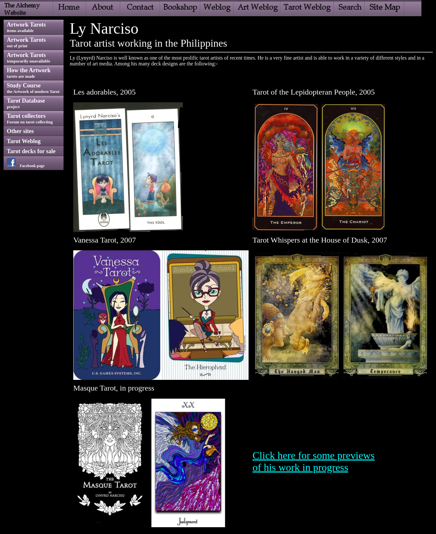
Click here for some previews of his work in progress (314, 461)
